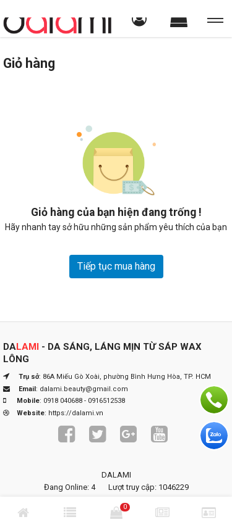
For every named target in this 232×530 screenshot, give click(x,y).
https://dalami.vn (75, 413)
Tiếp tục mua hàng (116, 266)
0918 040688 (62, 401)
